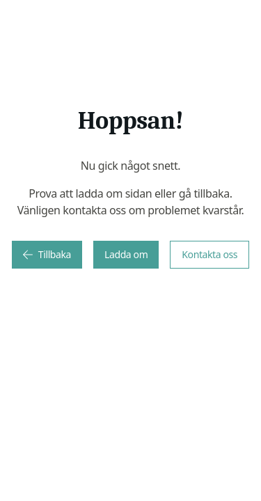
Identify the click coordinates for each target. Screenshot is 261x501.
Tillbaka (47, 254)
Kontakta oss (209, 254)
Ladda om (126, 254)
